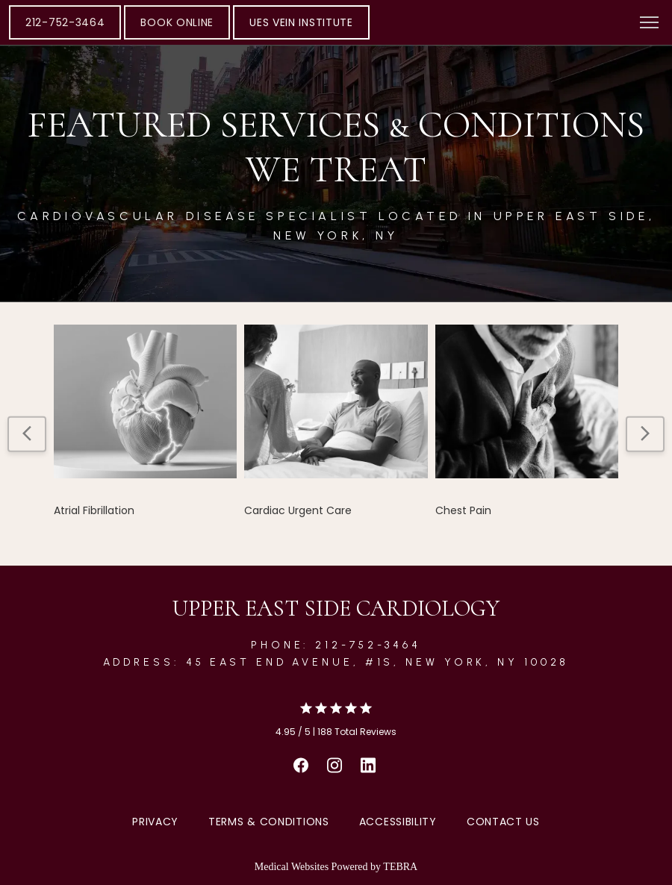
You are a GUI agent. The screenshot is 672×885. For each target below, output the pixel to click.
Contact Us (503, 821)
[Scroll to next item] (645, 433)
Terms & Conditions (268, 821)
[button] (650, 24)
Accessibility (398, 821)
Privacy (155, 821)
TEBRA (400, 866)
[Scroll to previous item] (26, 433)
